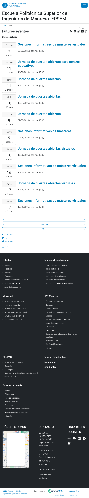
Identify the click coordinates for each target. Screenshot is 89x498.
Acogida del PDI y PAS (13, 362)
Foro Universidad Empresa (56, 265)
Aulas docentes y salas (55, 323)
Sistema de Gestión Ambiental (58, 319)
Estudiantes (50, 366)
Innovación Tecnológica (55, 272)
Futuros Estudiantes (55, 357)
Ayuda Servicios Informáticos (16, 412)
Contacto (8, 366)
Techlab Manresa (12, 398)
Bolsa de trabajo (52, 269)
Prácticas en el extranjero (15, 309)
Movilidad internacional (14, 301)
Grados (7, 265)
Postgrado (9, 276)
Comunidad (50, 362)
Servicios (49, 327)
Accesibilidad (59, 495)
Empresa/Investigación (56, 260)
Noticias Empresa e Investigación (59, 283)
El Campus (9, 369)
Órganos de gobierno (54, 301)
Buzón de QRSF (52, 341)
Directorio (49, 305)
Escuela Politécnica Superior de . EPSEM (34, 16)
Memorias (50, 330)
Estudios (7, 260)
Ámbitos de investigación (56, 276)
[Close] (84, 5)
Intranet (8, 416)
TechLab (49, 348)
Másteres (8, 269)
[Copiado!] (86, 31)
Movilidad (8, 296)
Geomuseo (9, 405)
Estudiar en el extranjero (14, 316)
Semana (44, 224)
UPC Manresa (51, 296)
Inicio (4, 26)
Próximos (9, 241)
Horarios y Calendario (13, 283)
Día (44, 219)
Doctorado (9, 272)
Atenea (7, 391)
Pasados (9, 234)
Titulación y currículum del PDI (58, 312)
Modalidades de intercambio (16, 312)
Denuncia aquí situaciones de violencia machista (61, 335)
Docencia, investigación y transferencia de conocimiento (22, 374)
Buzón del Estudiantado (55, 344)
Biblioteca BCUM (11, 401)
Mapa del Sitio (74, 491)
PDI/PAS (7, 357)
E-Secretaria (9, 394)
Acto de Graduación (13, 287)
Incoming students (12, 305)
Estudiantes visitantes (13, 319)
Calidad (49, 316)
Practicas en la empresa (55, 280)
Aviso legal (74, 495)
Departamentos (52, 309)
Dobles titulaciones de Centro (16, 280)
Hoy (7, 238)
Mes (44, 229)
